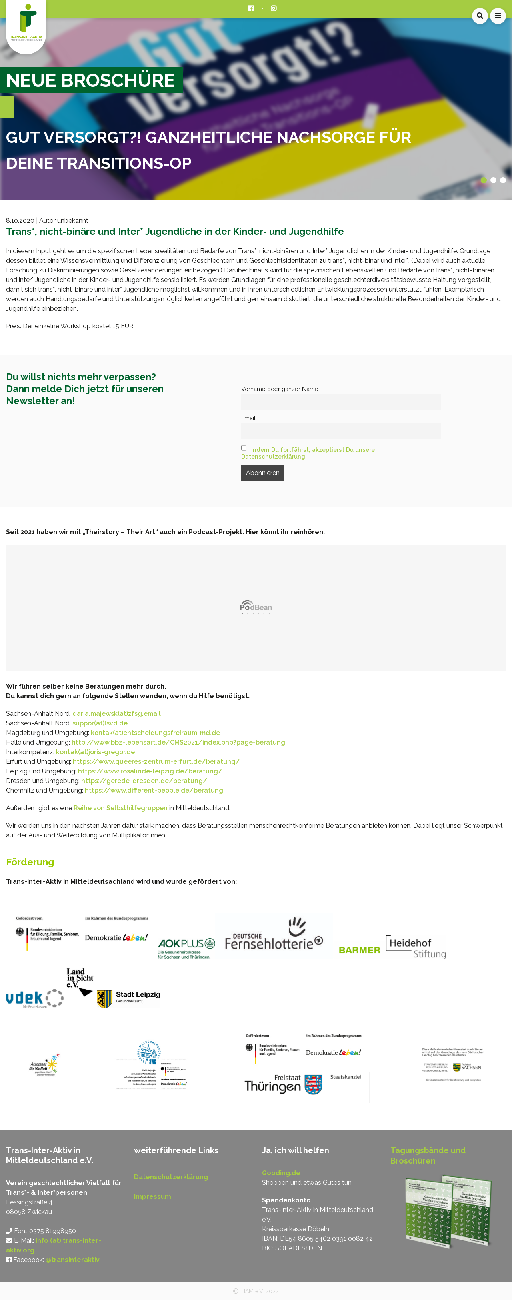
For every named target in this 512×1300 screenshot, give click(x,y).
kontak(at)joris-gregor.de (95, 752)
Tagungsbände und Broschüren (428, 1156)
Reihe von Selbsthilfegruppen (121, 808)
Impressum (152, 1196)
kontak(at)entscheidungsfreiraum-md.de (155, 733)
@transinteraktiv (73, 1260)
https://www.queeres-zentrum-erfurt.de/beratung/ (156, 761)
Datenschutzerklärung (171, 1177)
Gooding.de (281, 1173)
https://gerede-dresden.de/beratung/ (144, 781)
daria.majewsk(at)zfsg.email (116, 713)
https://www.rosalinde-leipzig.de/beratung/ (150, 771)
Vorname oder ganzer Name (279, 388)
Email (248, 418)
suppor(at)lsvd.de (100, 723)
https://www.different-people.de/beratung (154, 790)
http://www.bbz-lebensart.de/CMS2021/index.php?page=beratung (178, 742)
